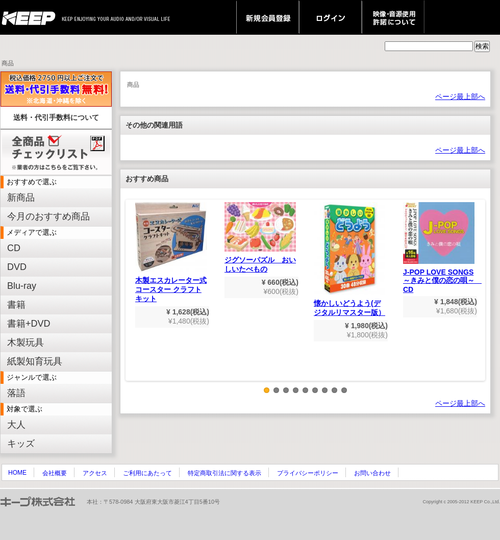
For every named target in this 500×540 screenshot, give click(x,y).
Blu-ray (21, 286)
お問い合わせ (372, 473)
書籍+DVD (29, 323)
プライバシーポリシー (307, 473)
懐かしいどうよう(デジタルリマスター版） (349, 259)
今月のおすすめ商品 (48, 216)
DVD (17, 267)
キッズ (21, 443)
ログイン (330, 17)
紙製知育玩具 (34, 361)
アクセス (95, 473)
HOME (17, 472)
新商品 (21, 197)
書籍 (16, 305)
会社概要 (54, 473)
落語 (16, 393)
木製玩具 (25, 342)
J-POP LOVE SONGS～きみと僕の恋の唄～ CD (442, 247)
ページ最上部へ (460, 96)
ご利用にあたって (147, 473)
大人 (16, 425)
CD (13, 248)
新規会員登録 (267, 17)
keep (31, 17)
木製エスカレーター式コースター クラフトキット (171, 252)
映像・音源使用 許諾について (393, 17)
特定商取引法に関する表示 (224, 473)
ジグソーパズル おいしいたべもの (260, 237)
